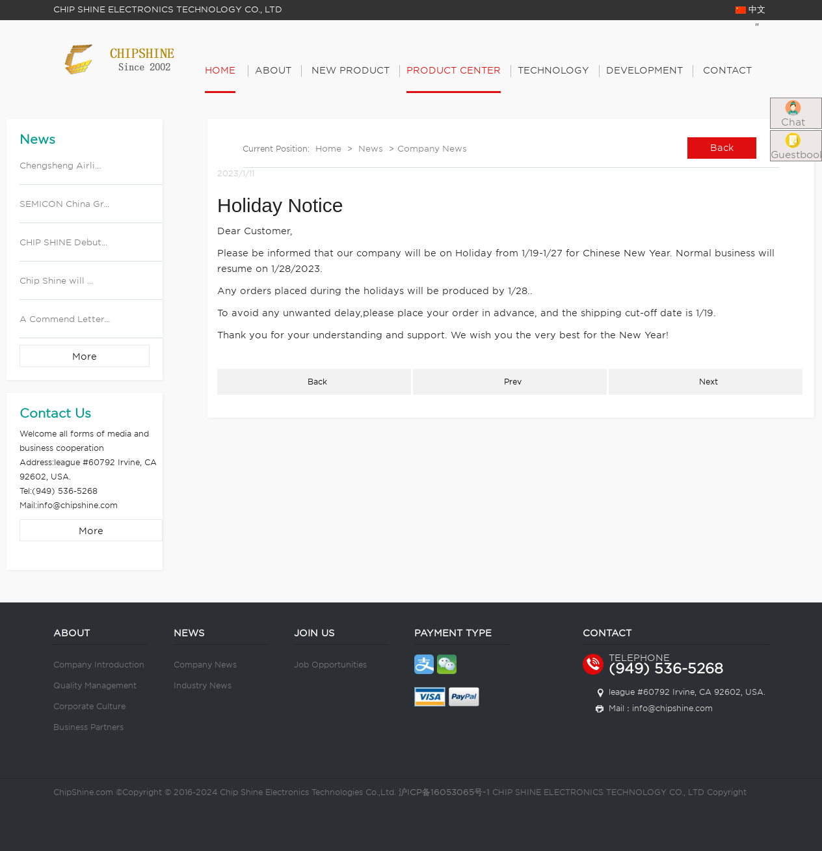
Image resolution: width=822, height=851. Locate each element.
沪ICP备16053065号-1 (444, 792)
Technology (553, 70)
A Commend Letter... (65, 319)
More (84, 356)
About (273, 70)
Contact (727, 70)
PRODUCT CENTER (453, 70)
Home (220, 70)
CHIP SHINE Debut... (63, 242)
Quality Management (95, 685)
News (370, 149)
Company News (432, 149)
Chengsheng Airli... (60, 165)
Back (722, 147)
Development (644, 70)
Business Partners (88, 727)
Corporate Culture (89, 706)
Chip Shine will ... (56, 281)
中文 (750, 9)
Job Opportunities (330, 664)
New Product (351, 70)
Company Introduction (98, 664)
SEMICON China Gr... (64, 204)
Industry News (203, 685)
